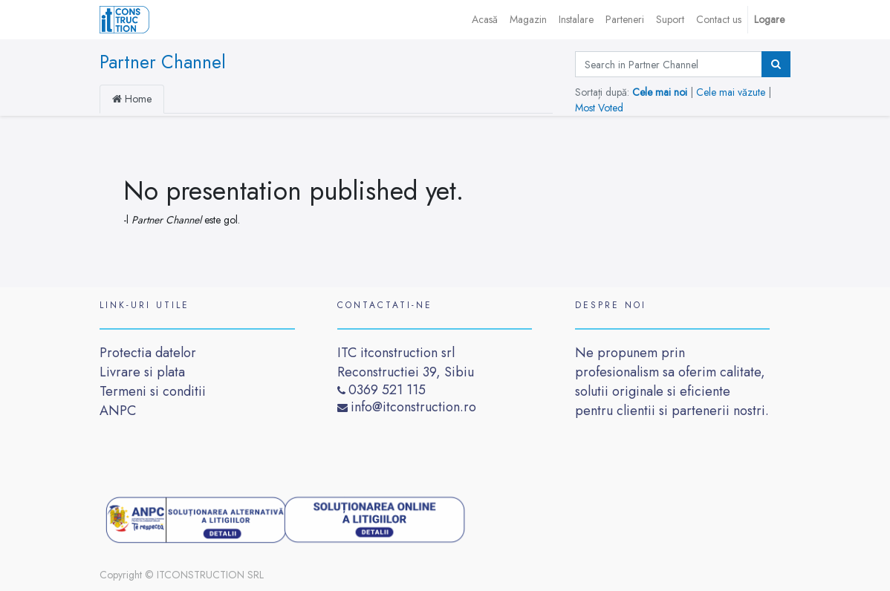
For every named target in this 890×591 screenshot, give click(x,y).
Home (132, 98)
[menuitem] (485, 19)
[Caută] (775, 64)
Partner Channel (163, 62)
